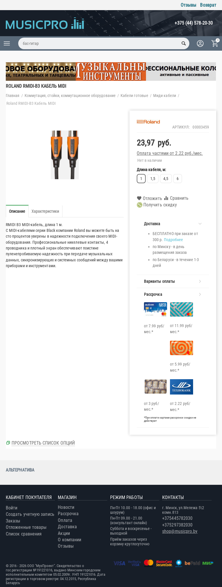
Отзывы (188, 5)
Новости (66, 507)
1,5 (152, 178)
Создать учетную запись (30, 514)
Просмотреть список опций (43, 443)
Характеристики (45, 211)
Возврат (208, 5)
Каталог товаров (7, 43)
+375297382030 (177, 525)
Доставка (67, 526)
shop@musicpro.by (179, 531)
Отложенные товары (26, 527)
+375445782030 (177, 518)
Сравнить (176, 198)
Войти (11, 508)
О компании (69, 539)
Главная (13, 95)
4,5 (165, 178)
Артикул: (181, 127)
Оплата (65, 520)
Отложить (149, 198)
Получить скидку (157, 205)
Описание (17, 211)
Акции (64, 533)
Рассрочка (68, 513)
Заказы (13, 521)
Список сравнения (24, 534)
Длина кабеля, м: (151, 169)
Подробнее (173, 239)
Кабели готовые (134, 95)
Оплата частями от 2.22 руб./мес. (170, 153)
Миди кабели (164, 95)
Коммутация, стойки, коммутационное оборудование (70, 95)
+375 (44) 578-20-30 (194, 23)
